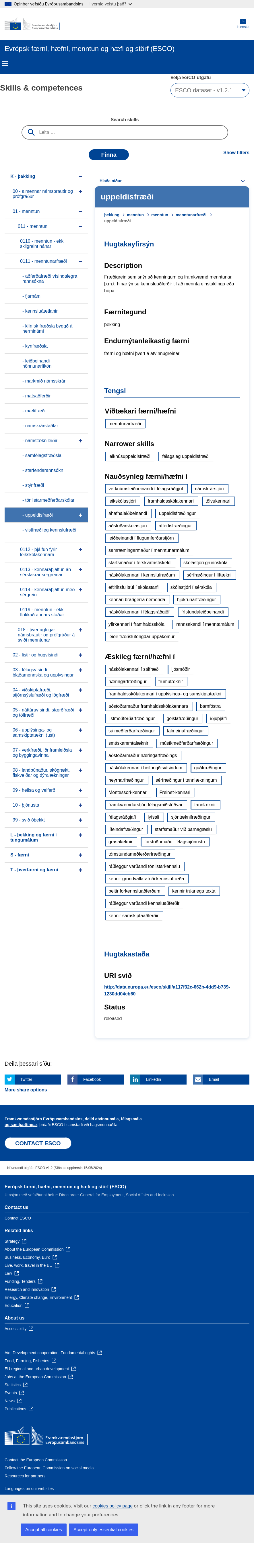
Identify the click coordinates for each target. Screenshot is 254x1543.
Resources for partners (25, 1476)
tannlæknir (205, 804)
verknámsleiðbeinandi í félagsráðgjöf (145, 488)
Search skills (125, 119)
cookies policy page (112, 1505)
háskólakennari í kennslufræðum (141, 575)
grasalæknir (120, 841)
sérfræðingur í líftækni (209, 575)
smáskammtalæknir (128, 743)
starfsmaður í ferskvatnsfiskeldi (140, 562)
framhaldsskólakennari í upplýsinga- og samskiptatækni (164, 693)
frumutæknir (170, 681)
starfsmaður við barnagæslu (183, 829)
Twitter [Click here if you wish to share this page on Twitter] (26, 1079)
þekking (111, 215)
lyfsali (153, 817)
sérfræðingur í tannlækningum (186, 780)
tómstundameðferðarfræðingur (139, 854)
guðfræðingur (208, 767)
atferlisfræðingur (175, 525)
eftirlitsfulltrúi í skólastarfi (133, 587)
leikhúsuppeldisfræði (129, 456)
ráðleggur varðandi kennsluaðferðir (143, 903)
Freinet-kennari (175, 792)
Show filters (236, 152)
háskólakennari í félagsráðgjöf (139, 611)
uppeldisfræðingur (177, 513)
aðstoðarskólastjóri (127, 525)
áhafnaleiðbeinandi (127, 513)
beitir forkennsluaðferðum (134, 891)
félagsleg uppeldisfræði (186, 456)
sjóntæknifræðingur (190, 817)
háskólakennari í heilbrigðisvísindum (145, 767)
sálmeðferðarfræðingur (131, 730)
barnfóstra (210, 706)
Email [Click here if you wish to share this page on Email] (214, 1079)
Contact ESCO (18, 1218)
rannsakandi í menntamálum (205, 624)
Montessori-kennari (128, 792)
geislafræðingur (182, 718)
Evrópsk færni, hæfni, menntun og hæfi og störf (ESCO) (65, 1186)
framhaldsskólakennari (171, 501)
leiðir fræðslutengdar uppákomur (141, 636)
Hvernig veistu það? (110, 3)
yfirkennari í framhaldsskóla (136, 624)
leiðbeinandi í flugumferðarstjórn (141, 538)
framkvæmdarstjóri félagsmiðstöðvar (145, 804)
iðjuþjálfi (218, 718)
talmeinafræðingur (185, 730)
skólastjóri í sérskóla (191, 587)
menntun (135, 215)
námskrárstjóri (209, 488)
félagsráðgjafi (122, 817)
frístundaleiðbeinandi (202, 611)
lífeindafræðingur (125, 829)
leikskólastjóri (122, 501)
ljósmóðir (180, 669)
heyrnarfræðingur (126, 780)
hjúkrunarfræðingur (196, 599)
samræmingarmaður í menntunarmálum (148, 550)
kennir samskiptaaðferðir (133, 915)
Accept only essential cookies (103, 1529)
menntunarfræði (191, 215)
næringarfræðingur (127, 681)
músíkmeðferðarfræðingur (186, 743)
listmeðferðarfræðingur (131, 718)
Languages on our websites (29, 1488)
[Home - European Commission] (32, 24)
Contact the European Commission (36, 1460)
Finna (108, 155)
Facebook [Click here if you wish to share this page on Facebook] (92, 1079)
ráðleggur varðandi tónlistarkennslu (144, 866)
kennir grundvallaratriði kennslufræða (146, 878)
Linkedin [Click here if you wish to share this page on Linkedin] (153, 1079)
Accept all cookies (43, 1529)
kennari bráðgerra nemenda (136, 599)
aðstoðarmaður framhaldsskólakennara (148, 706)
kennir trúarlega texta (193, 891)
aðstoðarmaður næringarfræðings (142, 755)
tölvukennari (217, 501)
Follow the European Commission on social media (49, 1468)
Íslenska (243, 24)
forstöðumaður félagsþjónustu (174, 841)
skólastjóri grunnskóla (205, 562)
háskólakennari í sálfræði (134, 669)
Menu (5, 63)
